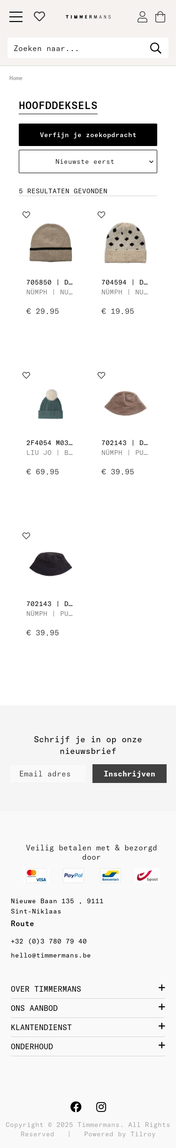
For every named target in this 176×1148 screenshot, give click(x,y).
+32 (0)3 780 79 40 (49, 941)
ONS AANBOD (88, 1007)
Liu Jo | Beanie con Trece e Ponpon (50, 452)
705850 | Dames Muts (50, 282)
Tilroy (143, 1134)
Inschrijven (129, 773)
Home (16, 77)
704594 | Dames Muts (125, 282)
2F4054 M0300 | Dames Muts (50, 443)
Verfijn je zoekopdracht (88, 135)
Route (25, 923)
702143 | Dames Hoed (125, 443)
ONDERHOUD (88, 1046)
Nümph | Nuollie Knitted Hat (125, 292)
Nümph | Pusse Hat (125, 452)
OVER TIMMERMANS (88, 988)
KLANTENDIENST (88, 1027)
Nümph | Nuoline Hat (50, 292)
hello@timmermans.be (51, 955)
